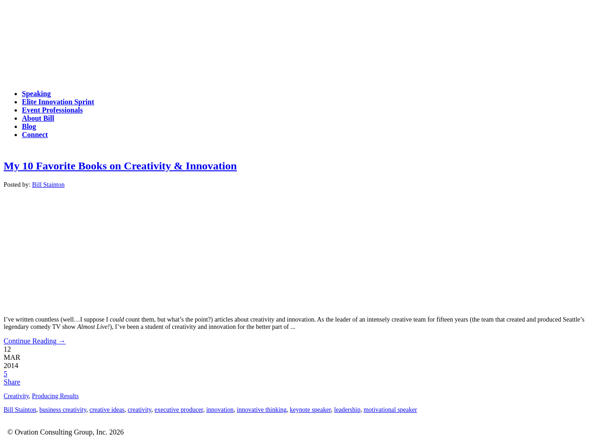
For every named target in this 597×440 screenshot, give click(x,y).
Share (12, 382)
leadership (347, 409)
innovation (220, 409)
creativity (140, 409)
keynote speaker (310, 409)
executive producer (179, 409)
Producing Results (55, 396)
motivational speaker (390, 409)
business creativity (62, 409)
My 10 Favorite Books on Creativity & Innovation (120, 166)
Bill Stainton (48, 184)
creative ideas (107, 409)
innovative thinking (262, 409)
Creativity (16, 396)
